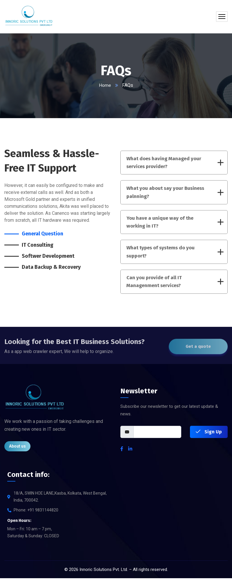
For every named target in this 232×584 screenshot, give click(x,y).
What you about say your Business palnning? (175, 193)
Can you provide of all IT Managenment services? (175, 286)
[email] (157, 438)
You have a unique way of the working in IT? (175, 224)
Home (105, 85)
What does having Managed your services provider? (175, 163)
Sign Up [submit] (209, 437)
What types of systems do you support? (175, 255)
